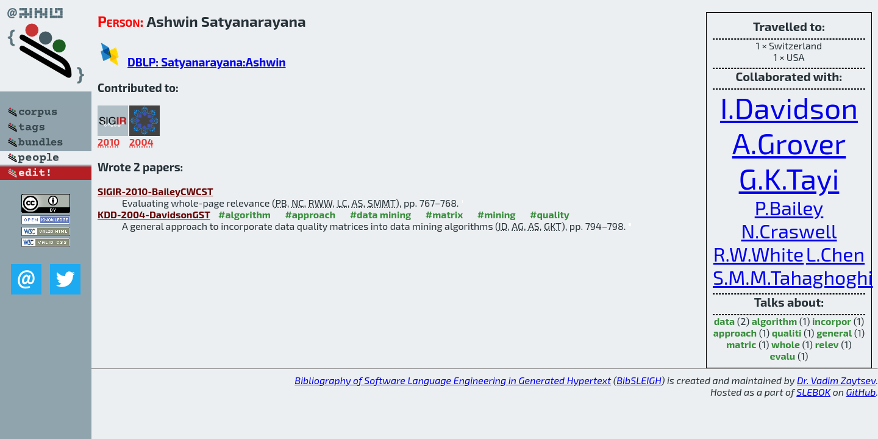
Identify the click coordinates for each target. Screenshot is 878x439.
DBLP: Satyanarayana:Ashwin (206, 62)
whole (785, 344)
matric (741, 344)
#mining (496, 214)
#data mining (381, 214)
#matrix (444, 214)
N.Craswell (789, 230)
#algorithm (244, 214)
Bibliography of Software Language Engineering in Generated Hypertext (452, 380)
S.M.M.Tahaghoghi (793, 276)
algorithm (775, 321)
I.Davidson (789, 107)
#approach (310, 214)
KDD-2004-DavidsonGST (154, 214)
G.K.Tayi (789, 178)
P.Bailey (789, 207)
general (834, 332)
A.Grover (789, 142)
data (724, 321)
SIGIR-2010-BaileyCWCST (155, 191)
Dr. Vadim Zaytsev (836, 380)
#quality (549, 214)
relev (827, 344)
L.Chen (835, 253)
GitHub (861, 392)
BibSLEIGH (638, 380)
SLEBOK (813, 392)
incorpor (831, 321)
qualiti (787, 332)
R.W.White (758, 253)
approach (735, 332)
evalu (783, 356)
